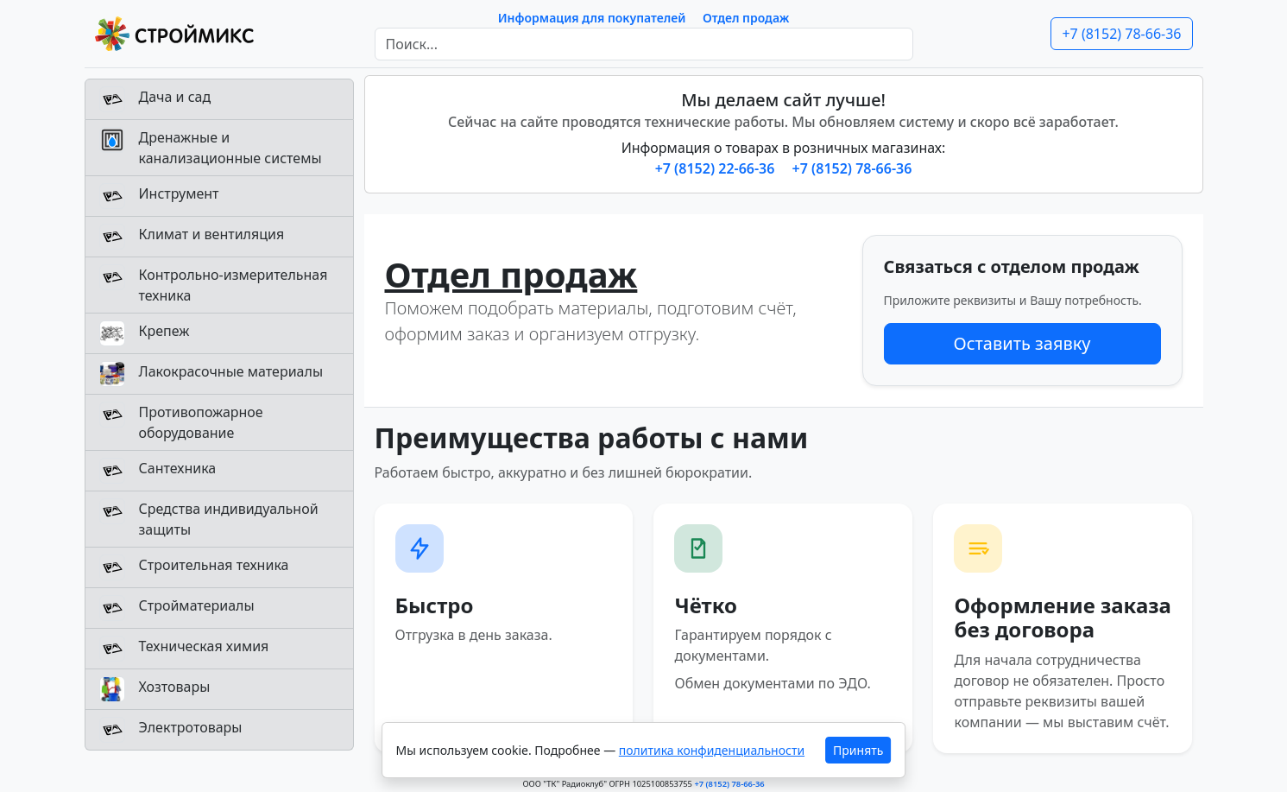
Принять (858, 750)
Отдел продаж (746, 18)
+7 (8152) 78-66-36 (1121, 33)
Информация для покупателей (592, 18)
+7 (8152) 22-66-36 (717, 168)
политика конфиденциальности (711, 750)
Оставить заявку (1021, 343)
